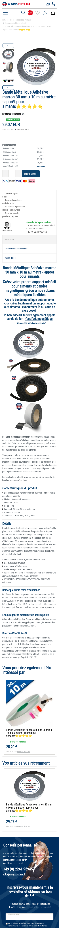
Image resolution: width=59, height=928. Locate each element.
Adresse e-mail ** (13, 915)
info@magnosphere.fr (14, 874)
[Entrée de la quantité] (11, 173)
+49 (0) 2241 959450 (36, 232)
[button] (8, 87)
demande (41, 166)
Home (4, 20)
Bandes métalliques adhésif (15, 23)
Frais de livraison (22, 129)
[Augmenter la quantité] (18, 173)
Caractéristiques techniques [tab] (16, 248)
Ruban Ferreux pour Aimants (20, 20)
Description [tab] (9, 239)
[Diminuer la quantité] (5, 173)
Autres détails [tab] (10, 258)
